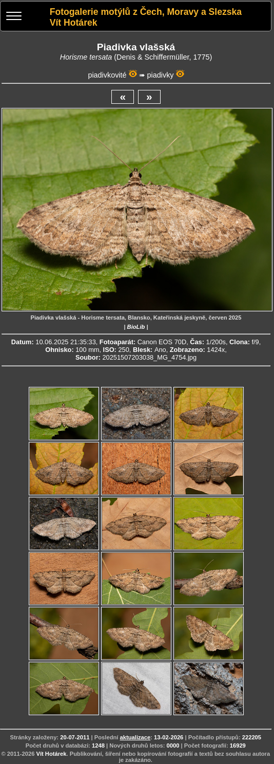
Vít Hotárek (51, 754)
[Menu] (14, 17)
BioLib (136, 327)
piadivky (160, 75)
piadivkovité (107, 75)
